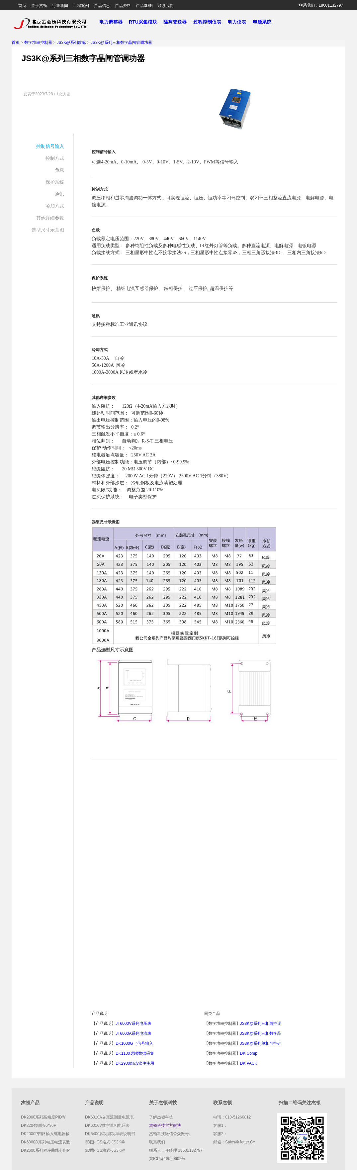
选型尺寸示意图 (48, 230)
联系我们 (166, 5)
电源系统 (265, 22)
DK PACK (248, 1063)
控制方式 (54, 158)
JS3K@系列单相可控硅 (261, 1043)
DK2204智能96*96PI (39, 1125)
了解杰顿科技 (161, 1117)
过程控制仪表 (209, 22)
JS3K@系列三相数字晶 (261, 1033)
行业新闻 (60, 5)
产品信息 (102, 5)
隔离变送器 (177, 22)
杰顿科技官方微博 (165, 1125)
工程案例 (81, 5)
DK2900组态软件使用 (135, 1063)
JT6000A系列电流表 (133, 1033)
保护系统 (54, 182)
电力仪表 (239, 22)
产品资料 (123, 5)
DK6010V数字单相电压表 (107, 1125)
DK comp (248, 1053)
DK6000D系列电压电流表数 (45, 1142)
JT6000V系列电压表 (133, 1023)
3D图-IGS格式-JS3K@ (105, 1142)
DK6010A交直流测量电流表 (109, 1117)
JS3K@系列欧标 (71, 42)
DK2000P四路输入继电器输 (45, 1133)
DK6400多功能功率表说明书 (110, 1133)
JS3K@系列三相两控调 (261, 1023)
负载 (59, 170)
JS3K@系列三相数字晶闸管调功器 (121, 42)
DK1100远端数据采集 (135, 1053)
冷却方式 (54, 206)
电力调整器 (111, 22)
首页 (22, 5)
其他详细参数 (50, 218)
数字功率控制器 (38, 42)
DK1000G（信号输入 (134, 1043)
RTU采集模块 (145, 22)
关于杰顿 (39, 5)
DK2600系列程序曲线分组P (45, 1150)
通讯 (59, 194)
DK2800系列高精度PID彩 (43, 1117)
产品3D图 (144, 5)
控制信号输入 (50, 146)
